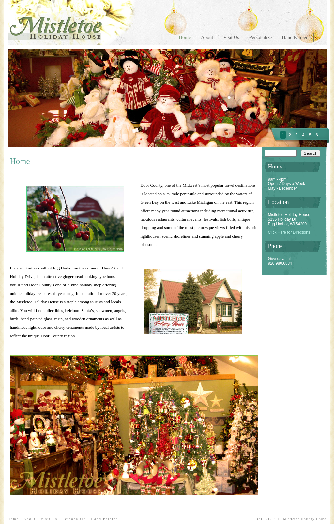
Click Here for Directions (289, 232)
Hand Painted (295, 37)
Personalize (260, 37)
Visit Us (231, 37)
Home (185, 37)
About (207, 37)
